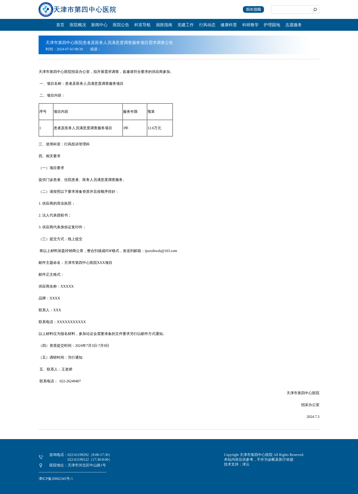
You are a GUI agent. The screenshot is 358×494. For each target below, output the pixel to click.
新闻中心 (100, 25)
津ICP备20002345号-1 (56, 479)
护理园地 (272, 25)
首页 (60, 25)
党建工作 (185, 25)
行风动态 (207, 25)
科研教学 (250, 25)
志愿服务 (293, 25)
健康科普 (229, 25)
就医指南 (164, 25)
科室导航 (142, 25)
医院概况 (78, 25)
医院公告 (121, 25)
